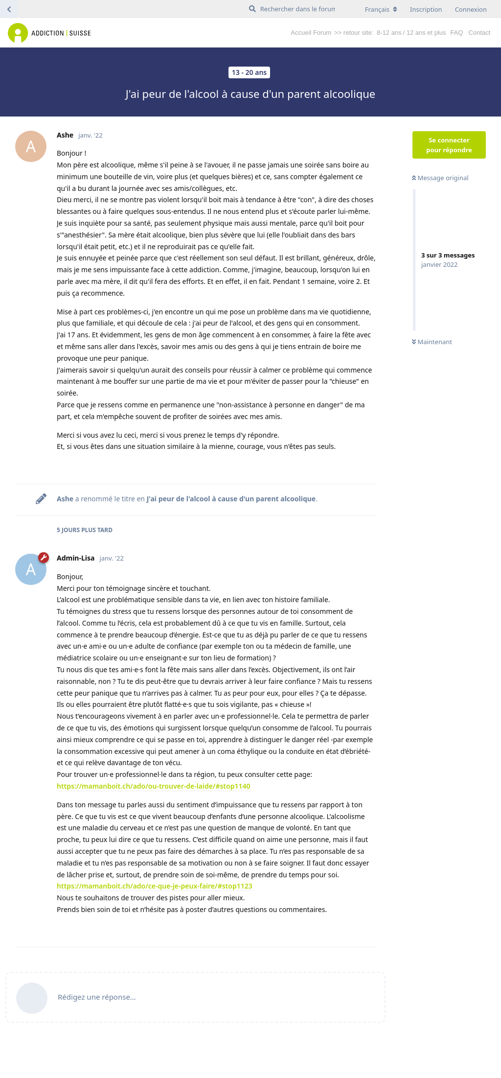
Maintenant (432, 341)
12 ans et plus (426, 32)
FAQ (456, 32)
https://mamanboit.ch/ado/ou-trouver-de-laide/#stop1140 (153, 786)
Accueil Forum (311, 32)
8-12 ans (389, 32)
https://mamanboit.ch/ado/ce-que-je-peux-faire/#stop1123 (154, 886)
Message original (440, 177)
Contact (480, 32)
